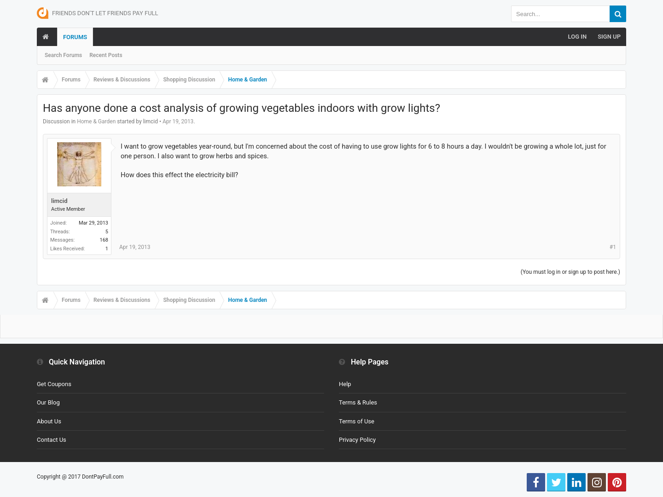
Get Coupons (54, 384)
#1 (613, 247)
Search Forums (63, 55)
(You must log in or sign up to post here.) (570, 272)
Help (345, 384)
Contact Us (51, 439)
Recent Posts (105, 55)
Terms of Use (356, 421)
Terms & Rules (358, 402)
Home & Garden (96, 121)
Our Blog (48, 402)
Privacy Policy (357, 439)
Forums (75, 37)
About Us (49, 421)
